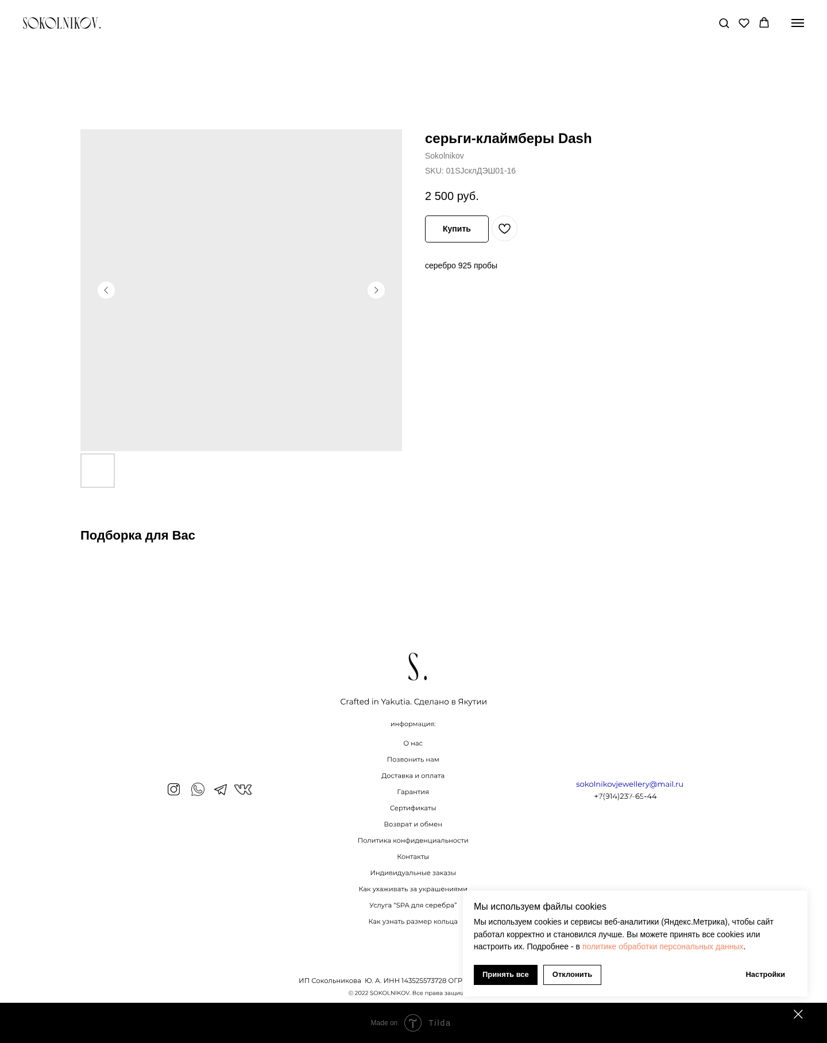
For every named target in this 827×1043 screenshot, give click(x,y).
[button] (723, 22)
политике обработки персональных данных (663, 946)
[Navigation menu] (797, 23)
